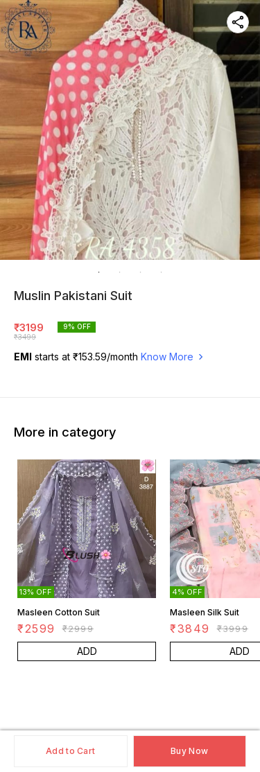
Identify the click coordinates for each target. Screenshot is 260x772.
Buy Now (189, 751)
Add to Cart (70, 751)
